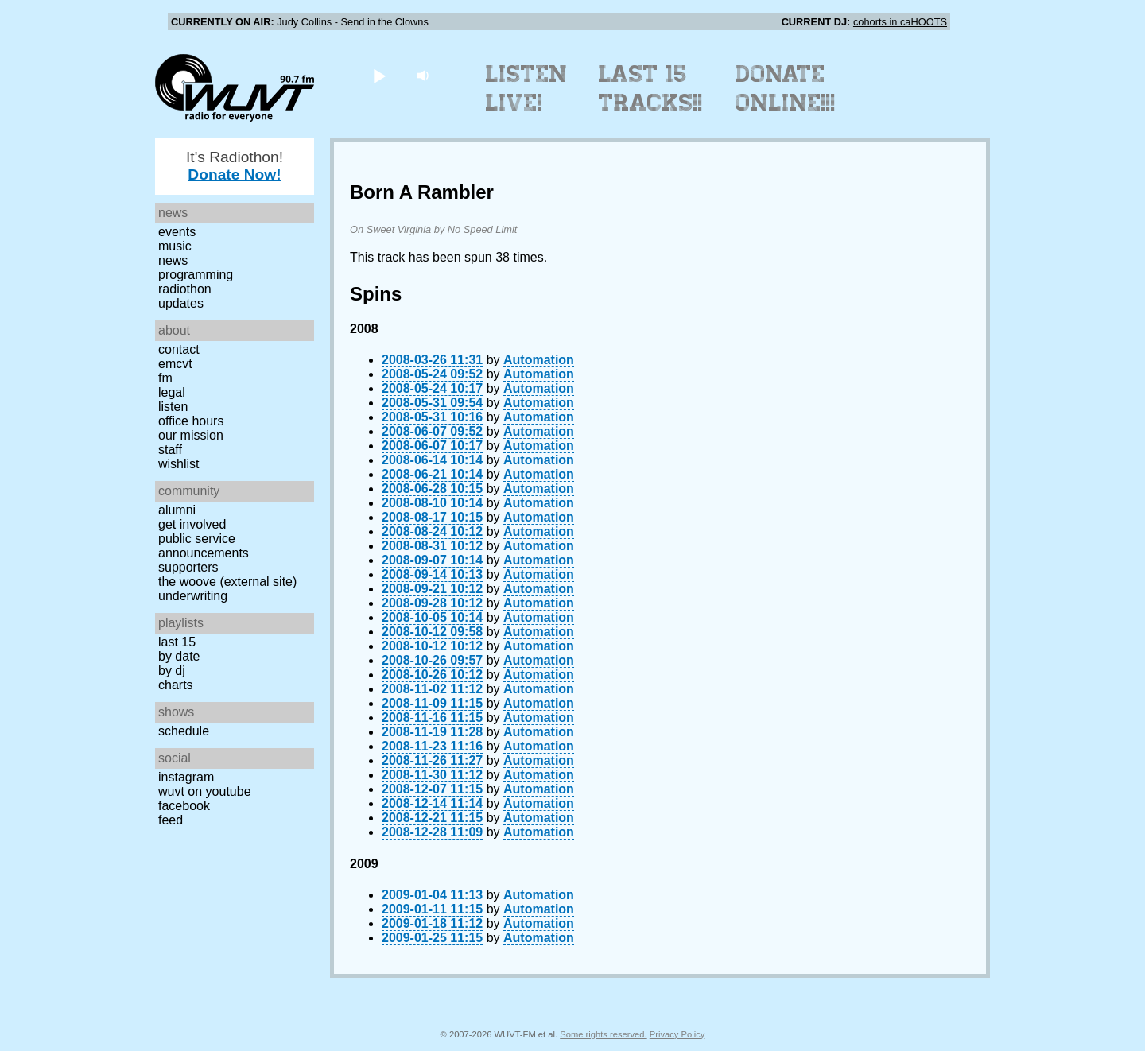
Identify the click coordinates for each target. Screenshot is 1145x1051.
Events (177, 232)
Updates (181, 303)
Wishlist (179, 464)
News (173, 260)
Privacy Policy (677, 1034)
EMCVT (175, 363)
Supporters (188, 567)
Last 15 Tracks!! (651, 88)
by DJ (171, 670)
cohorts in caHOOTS (900, 22)
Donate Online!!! (786, 88)
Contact (179, 349)
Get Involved (192, 524)
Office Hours (190, 421)
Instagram (186, 777)
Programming (195, 274)
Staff (170, 449)
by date (179, 656)
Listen (173, 406)
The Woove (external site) (227, 581)
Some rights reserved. (603, 1034)
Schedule (183, 731)
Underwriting (192, 596)
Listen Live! (527, 88)
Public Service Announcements (203, 546)
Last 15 (177, 642)
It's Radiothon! (234, 166)
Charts (175, 685)
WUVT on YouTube (204, 791)
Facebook (184, 805)
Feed (170, 820)
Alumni (177, 510)
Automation (538, 359)
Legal (171, 392)
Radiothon (185, 289)
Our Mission (190, 435)
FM (165, 378)
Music (175, 246)
